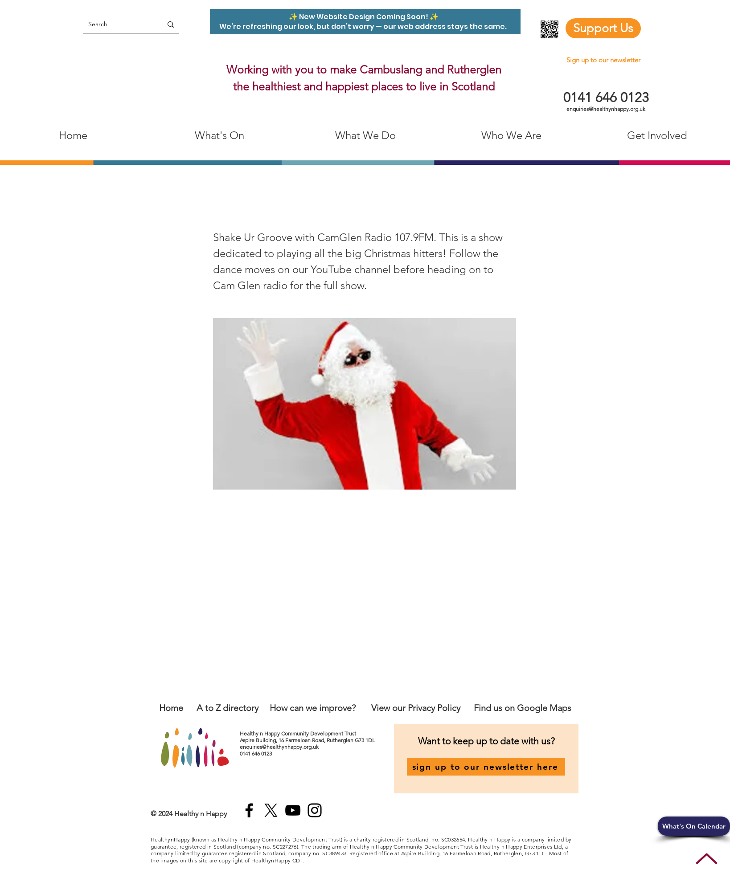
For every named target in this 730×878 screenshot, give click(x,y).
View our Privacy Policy (417, 707)
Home (171, 707)
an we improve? (325, 707)
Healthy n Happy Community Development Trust (298, 733)
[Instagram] (314, 810)
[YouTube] (292, 810)
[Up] (706, 858)
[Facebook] (249, 810)
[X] (271, 810)
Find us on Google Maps (522, 707)
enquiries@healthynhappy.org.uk (605, 109)
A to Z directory (227, 707)
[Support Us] (603, 28)
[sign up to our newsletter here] (486, 767)
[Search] (116, 24)
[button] (694, 826)
